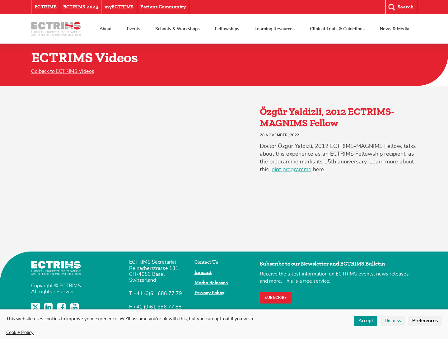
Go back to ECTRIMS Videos (62, 71)
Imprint (203, 272)
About (106, 28)
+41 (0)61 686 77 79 (157, 293)
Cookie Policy (20, 332)
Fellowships (227, 28)
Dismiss (393, 320)
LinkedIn (49, 307)
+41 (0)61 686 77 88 (157, 306)
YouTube (75, 307)
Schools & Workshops (177, 28)
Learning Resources (274, 28)
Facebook (62, 307)
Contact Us (206, 262)
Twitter (36, 307)
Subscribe (275, 297)
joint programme (290, 169)
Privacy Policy (209, 292)
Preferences (425, 320)
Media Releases (211, 282)
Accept (365, 320)
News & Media (394, 28)
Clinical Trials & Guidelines (337, 28)
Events (133, 28)
